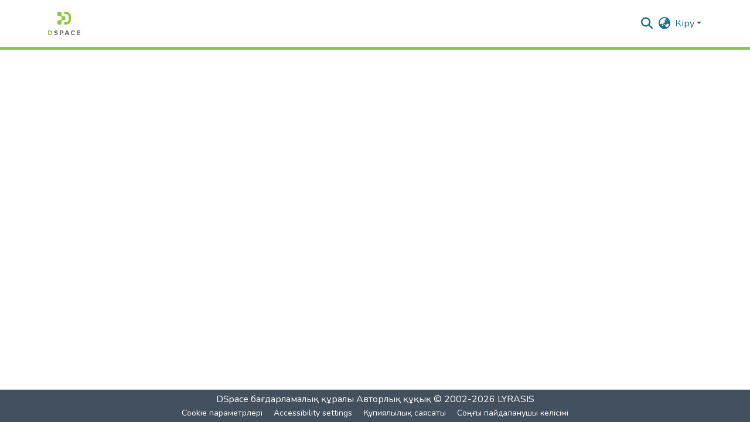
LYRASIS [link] (515, 399)
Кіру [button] (686, 23)
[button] (64, 23)
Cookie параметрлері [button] (222, 412)
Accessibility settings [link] (313, 412)
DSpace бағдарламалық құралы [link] (285, 399)
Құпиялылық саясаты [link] (404, 412)
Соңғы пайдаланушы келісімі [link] (512, 412)
